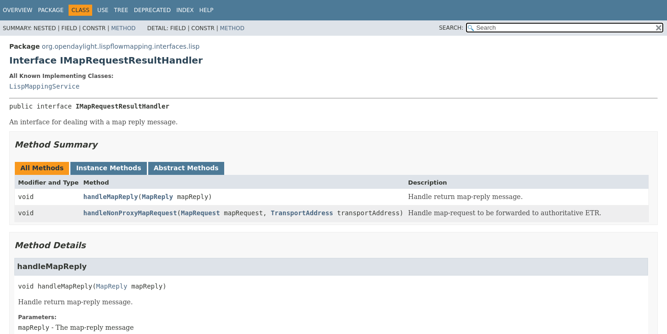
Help (206, 10)
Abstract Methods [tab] (186, 168)
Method (123, 28)
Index (185, 10)
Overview (17, 10)
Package (50, 10)
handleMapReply (110, 196)
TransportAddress (302, 213)
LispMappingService (44, 86)
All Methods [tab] (41, 168)
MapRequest (200, 213)
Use (102, 10)
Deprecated (152, 10)
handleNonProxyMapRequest (130, 213)
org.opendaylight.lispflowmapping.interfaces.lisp (121, 46)
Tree (121, 10)
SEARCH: (451, 28)
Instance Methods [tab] (108, 168)
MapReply (157, 196)
